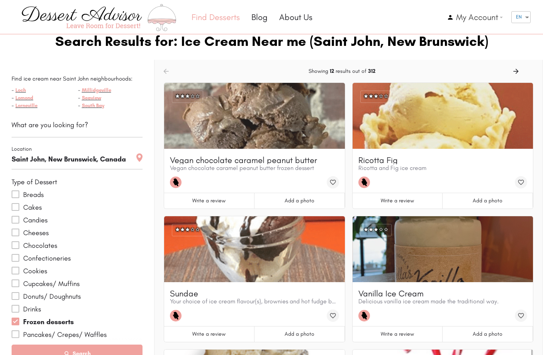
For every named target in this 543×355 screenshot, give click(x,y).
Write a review (209, 200)
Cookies (35, 271)
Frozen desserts (48, 322)
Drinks (32, 309)
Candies (35, 220)
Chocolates (40, 245)
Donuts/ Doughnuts (52, 296)
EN (519, 17)
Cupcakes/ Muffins (51, 283)
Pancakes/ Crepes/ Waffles (65, 334)
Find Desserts (216, 17)
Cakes (32, 207)
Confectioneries (47, 258)
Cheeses (36, 233)
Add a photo (299, 200)
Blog (259, 17)
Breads (33, 194)
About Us (295, 17)
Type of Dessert (34, 182)
